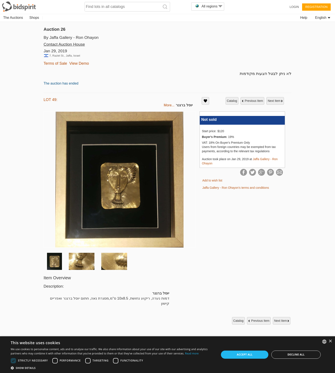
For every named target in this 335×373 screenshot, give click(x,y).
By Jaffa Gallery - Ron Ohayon (71, 37)
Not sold (209, 119)
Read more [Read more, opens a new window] (192, 353)
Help (303, 17)
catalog (232, 100)
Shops (34, 17)
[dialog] (167, 354)
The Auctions (13, 17)
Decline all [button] (296, 354)
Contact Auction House (64, 44)
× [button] (330, 341)
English (322, 17)
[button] (112, 368)
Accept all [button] (245, 354)
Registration (316, 7)
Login (294, 7)
